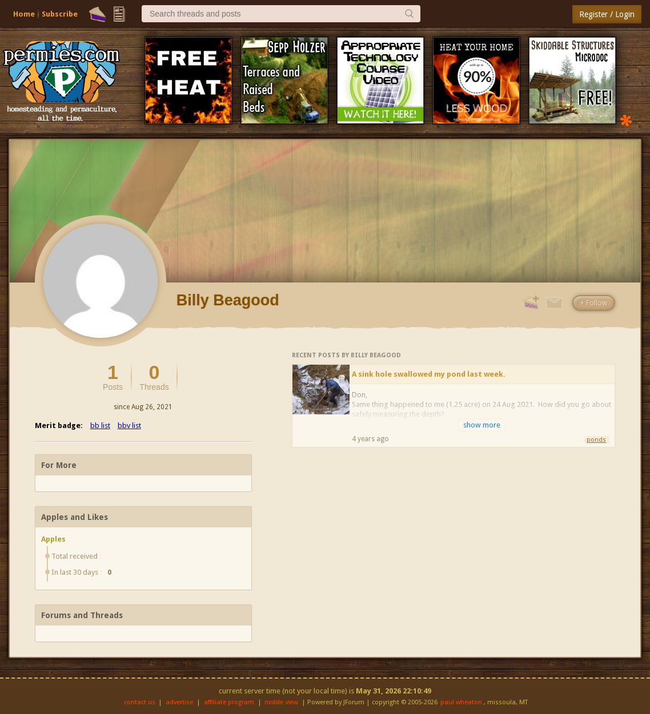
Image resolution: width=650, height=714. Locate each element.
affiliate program (229, 702)
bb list (100, 425)
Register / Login (607, 14)
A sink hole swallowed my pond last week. (428, 374)
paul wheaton (461, 702)
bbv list (129, 425)
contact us (139, 702)
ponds (596, 439)
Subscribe (60, 14)
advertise (179, 702)
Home (24, 14)
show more (481, 425)
